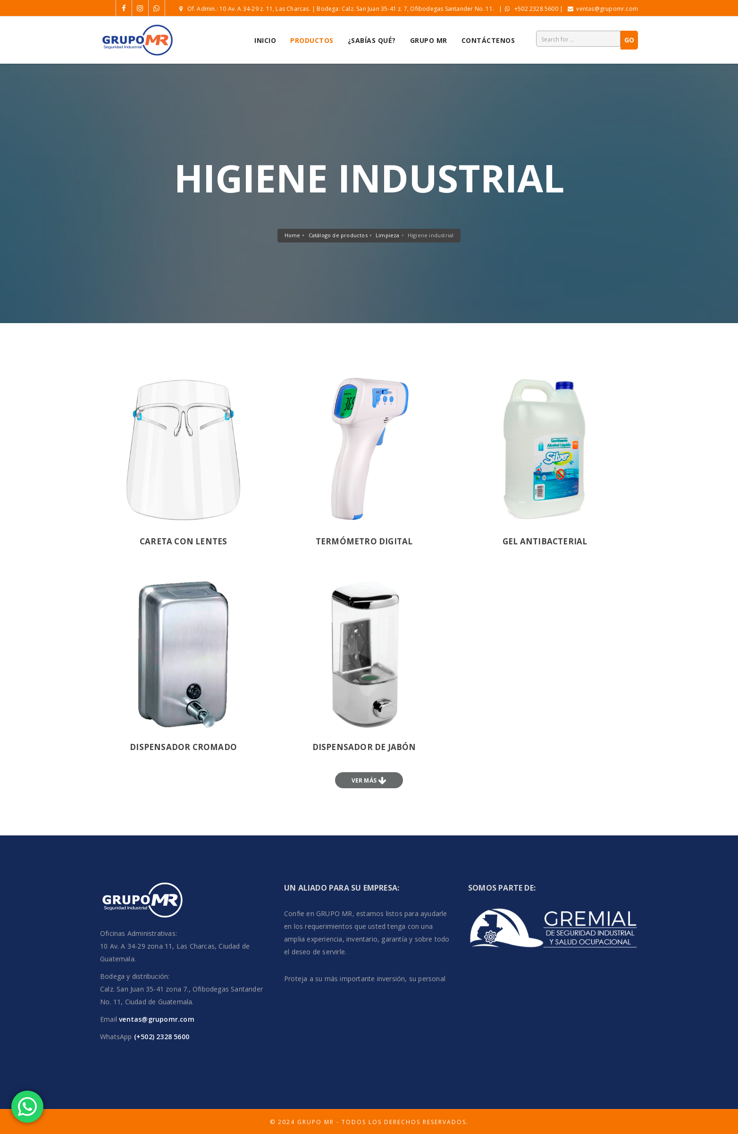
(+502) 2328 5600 (160, 1036)
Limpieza (388, 235)
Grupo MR (428, 40)
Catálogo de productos (338, 235)
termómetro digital (364, 541)
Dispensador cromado (183, 747)
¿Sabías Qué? (372, 40)
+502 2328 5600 (536, 9)
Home (293, 235)
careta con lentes (183, 541)
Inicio (265, 40)
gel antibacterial (545, 541)
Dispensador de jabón (364, 747)
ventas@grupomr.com (607, 9)
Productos (312, 40)
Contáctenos (488, 40)
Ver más (365, 780)
